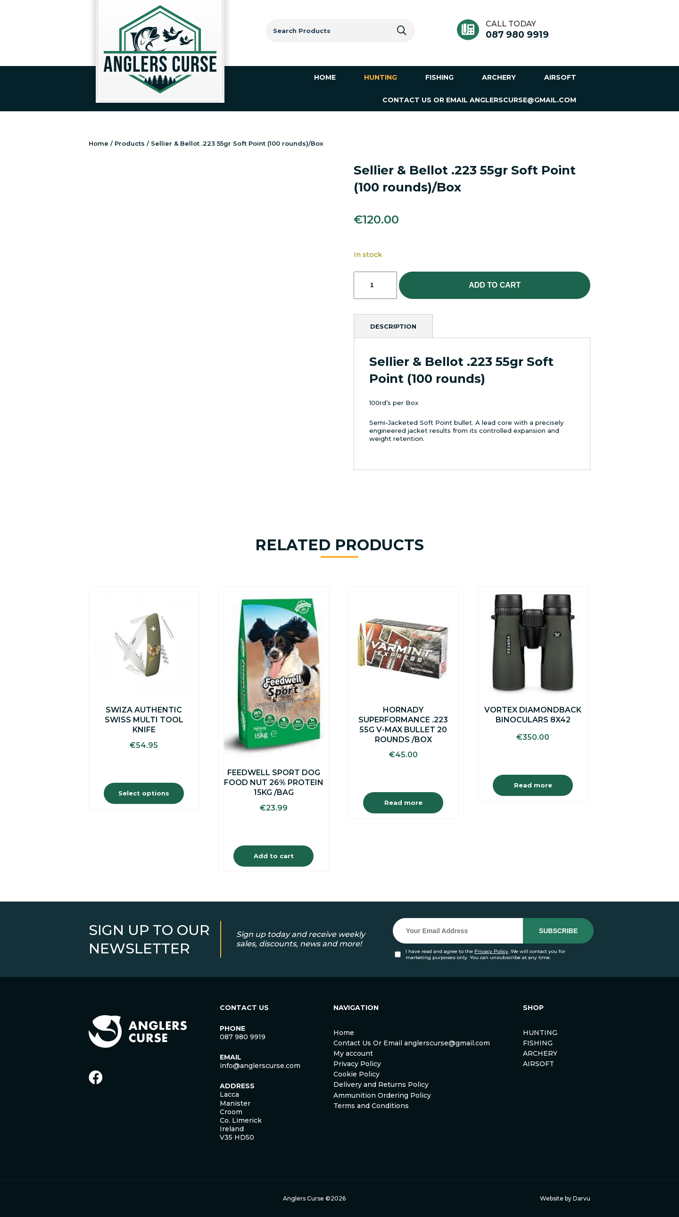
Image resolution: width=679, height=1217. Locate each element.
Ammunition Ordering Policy (382, 1095)
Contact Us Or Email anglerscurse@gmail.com (411, 1043)
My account (353, 1053)
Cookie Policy (356, 1074)
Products (130, 143)
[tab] (393, 326)
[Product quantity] (375, 285)
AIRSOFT (538, 1064)
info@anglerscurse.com (260, 1065)
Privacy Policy (491, 951)
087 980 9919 (517, 34)
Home (98, 143)
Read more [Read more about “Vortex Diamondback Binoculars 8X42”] (533, 785)
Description (393, 326)
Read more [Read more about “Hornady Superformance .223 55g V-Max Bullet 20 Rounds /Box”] (403, 802)
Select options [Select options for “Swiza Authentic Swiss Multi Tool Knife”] (143, 793)
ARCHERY (540, 1053)
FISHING (538, 1043)
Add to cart (495, 285)
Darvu (581, 1198)
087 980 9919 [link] (242, 1037)
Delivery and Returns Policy (381, 1084)
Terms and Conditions (371, 1105)
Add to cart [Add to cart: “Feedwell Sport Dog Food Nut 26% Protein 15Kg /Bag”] (274, 856)
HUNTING (540, 1032)
